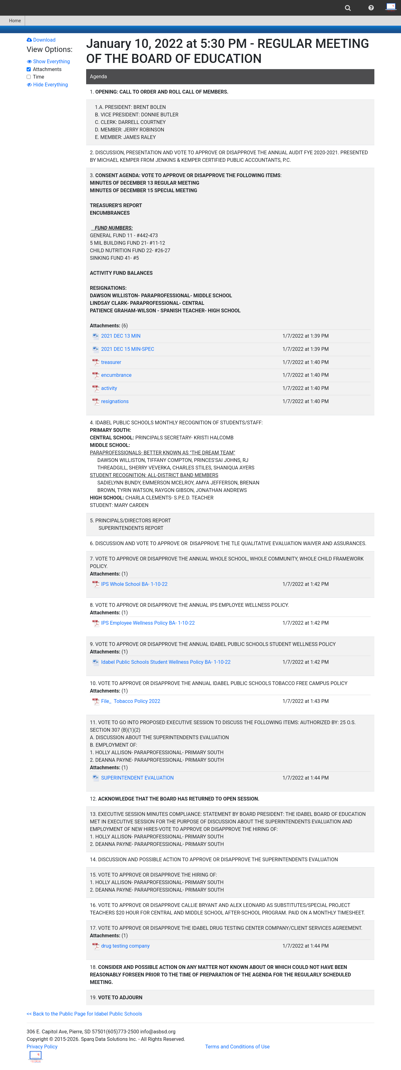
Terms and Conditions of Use (237, 1047)
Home (12, 20)
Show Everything (48, 61)
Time (38, 77)
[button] (371, 8)
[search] (348, 8)
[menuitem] (348, 8)
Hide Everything (47, 85)
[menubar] (200, 8)
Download (41, 40)
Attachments (47, 69)
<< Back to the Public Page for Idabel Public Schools (84, 1014)
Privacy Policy (42, 1047)
